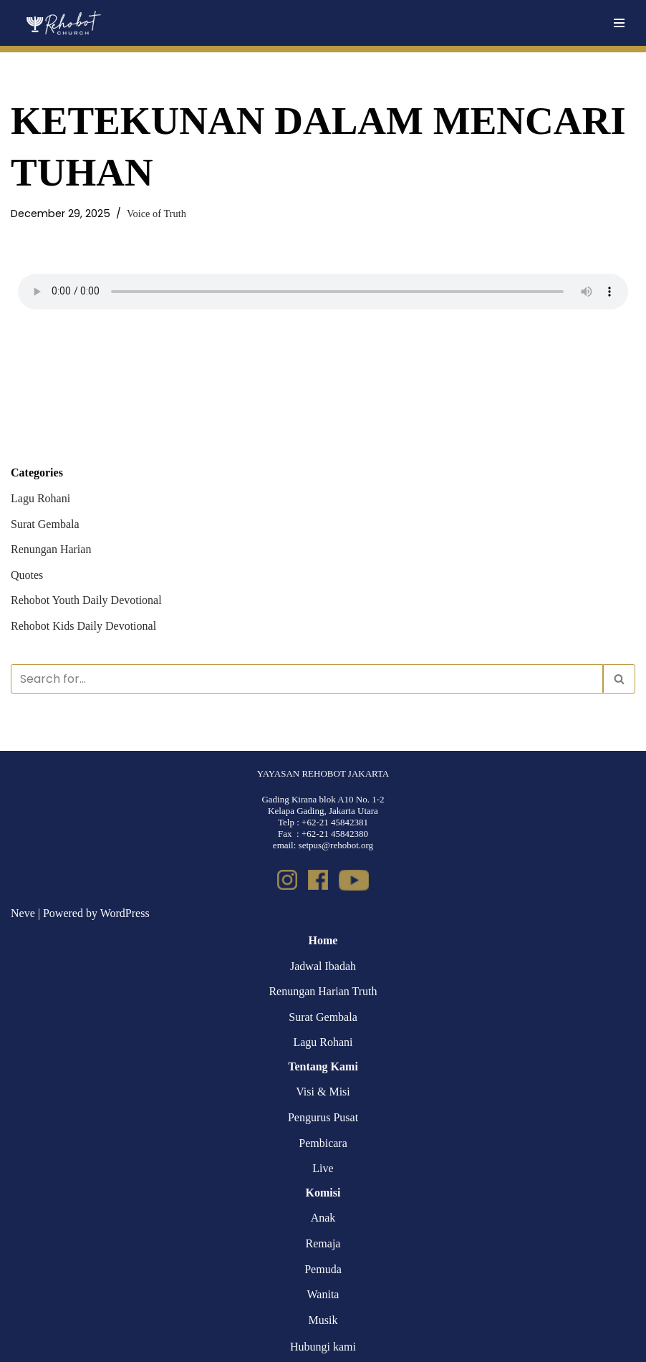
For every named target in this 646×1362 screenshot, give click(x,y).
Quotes (27, 575)
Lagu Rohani (40, 498)
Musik (323, 1320)
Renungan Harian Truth (323, 991)
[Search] (307, 679)
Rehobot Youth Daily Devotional (86, 600)
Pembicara (323, 1143)
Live (322, 1168)
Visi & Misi (323, 1091)
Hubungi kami (323, 1347)
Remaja (323, 1243)
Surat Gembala (45, 524)
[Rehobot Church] (63, 23)
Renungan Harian (51, 549)
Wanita (323, 1294)
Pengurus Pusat (323, 1117)
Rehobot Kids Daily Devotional (83, 626)
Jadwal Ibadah (323, 966)
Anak (323, 1218)
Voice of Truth (156, 213)
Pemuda (323, 1269)
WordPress (125, 913)
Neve (23, 913)
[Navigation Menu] (619, 22)
